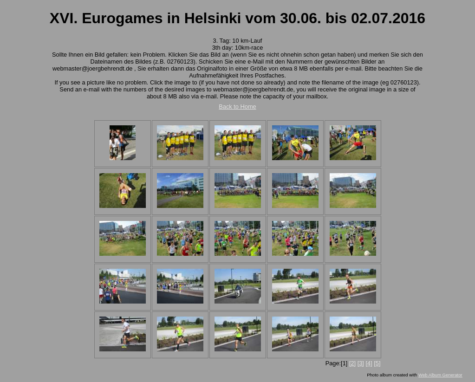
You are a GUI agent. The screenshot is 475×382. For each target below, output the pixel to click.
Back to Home (237, 106)
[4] (368, 363)
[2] (352, 363)
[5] (377, 363)
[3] (361, 363)
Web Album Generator (440, 374)
